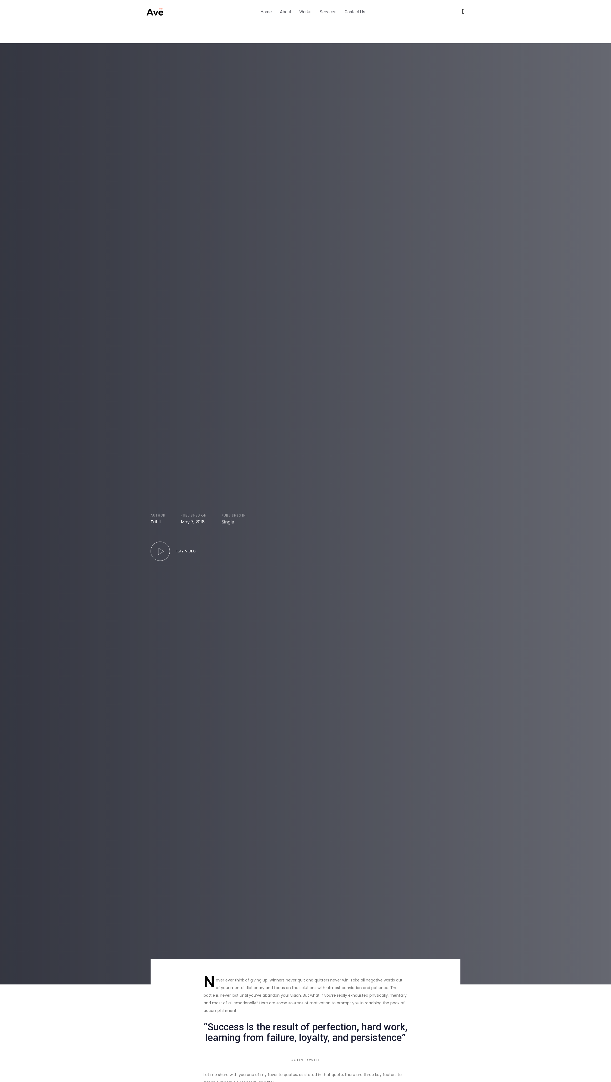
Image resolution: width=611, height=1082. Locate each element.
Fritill (156, 522)
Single (228, 523)
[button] (463, 11)
